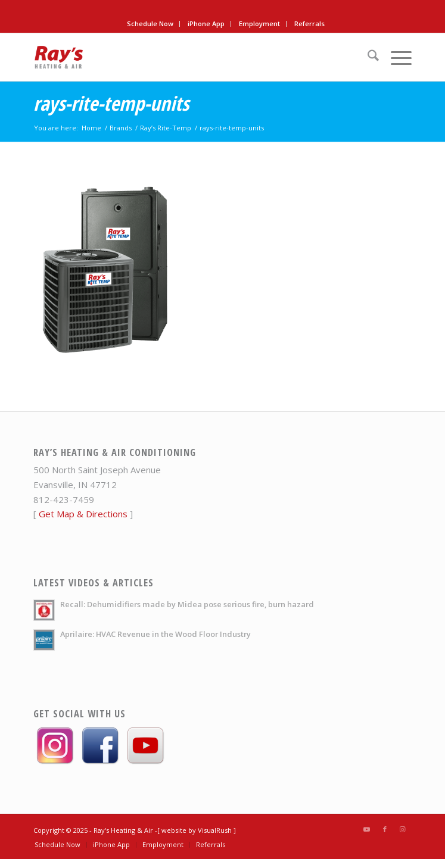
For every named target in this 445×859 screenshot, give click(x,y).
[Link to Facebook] (385, 829)
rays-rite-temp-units (111, 103)
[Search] (367, 57)
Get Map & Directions (83, 514)
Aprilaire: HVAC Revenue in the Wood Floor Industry (155, 634)
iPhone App (206, 23)
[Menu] (395, 57)
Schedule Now (150, 23)
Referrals (309, 23)
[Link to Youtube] (367, 829)
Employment (259, 23)
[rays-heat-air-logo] (184, 57)
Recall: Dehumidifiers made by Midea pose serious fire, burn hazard (187, 604)
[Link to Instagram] (403, 829)
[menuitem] (150, 24)
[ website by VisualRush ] (196, 830)
